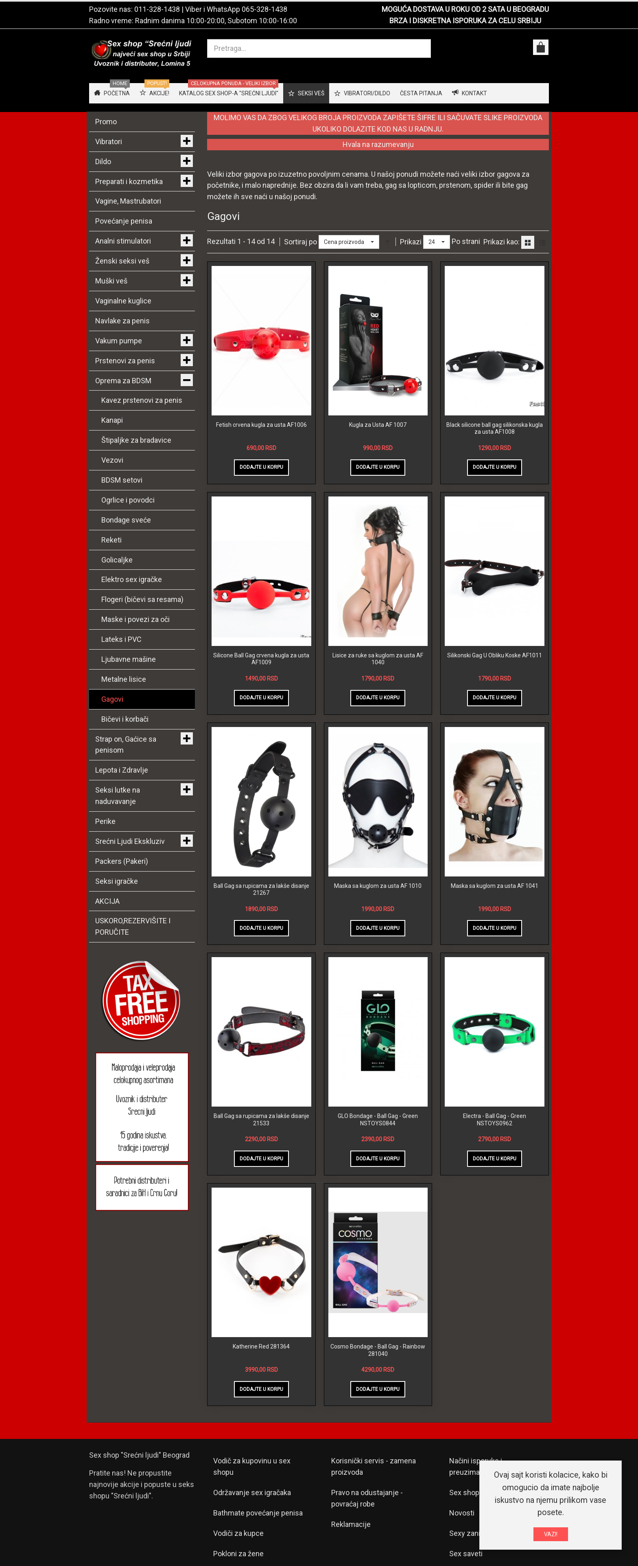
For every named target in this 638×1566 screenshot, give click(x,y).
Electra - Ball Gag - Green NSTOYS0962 (494, 1120)
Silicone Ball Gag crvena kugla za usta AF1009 (261, 659)
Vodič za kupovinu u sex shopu (252, 1466)
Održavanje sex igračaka (252, 1492)
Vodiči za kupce (238, 1533)
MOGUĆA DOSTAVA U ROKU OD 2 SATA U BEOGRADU (465, 9)
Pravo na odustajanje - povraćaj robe (367, 1498)
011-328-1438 (157, 9)
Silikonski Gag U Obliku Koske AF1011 (494, 655)
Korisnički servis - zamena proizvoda (373, 1466)
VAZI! (550, 1534)
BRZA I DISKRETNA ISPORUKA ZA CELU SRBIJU (465, 20)
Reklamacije (351, 1524)
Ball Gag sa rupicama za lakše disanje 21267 (261, 889)
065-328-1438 (264, 9)
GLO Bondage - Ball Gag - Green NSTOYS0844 (378, 1120)
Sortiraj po (300, 241)
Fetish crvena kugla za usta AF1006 (261, 425)
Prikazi (411, 241)
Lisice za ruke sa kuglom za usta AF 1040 (377, 659)
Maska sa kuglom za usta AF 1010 (378, 886)
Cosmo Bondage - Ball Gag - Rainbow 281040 (377, 1350)
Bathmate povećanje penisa (258, 1513)
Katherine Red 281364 (261, 1346)
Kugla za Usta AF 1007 (377, 425)
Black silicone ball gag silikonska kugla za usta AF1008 (494, 428)
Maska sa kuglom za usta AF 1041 (494, 886)
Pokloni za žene (238, 1553)
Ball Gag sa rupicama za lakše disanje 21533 (261, 1120)
